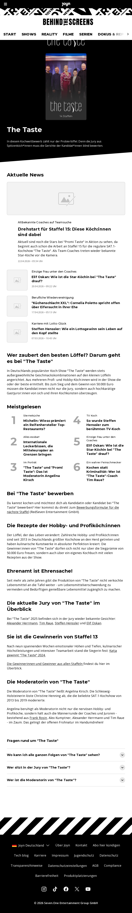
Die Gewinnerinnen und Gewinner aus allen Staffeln (45, 675)
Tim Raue (46, 635)
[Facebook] (66, 889)
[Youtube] (88, 889)
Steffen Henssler (67, 635)
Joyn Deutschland (31, 845)
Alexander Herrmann (22, 635)
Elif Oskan (93, 635)
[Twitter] (77, 889)
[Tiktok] (55, 889)
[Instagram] (44, 889)
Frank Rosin (38, 729)
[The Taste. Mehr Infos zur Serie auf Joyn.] (66, 98)
